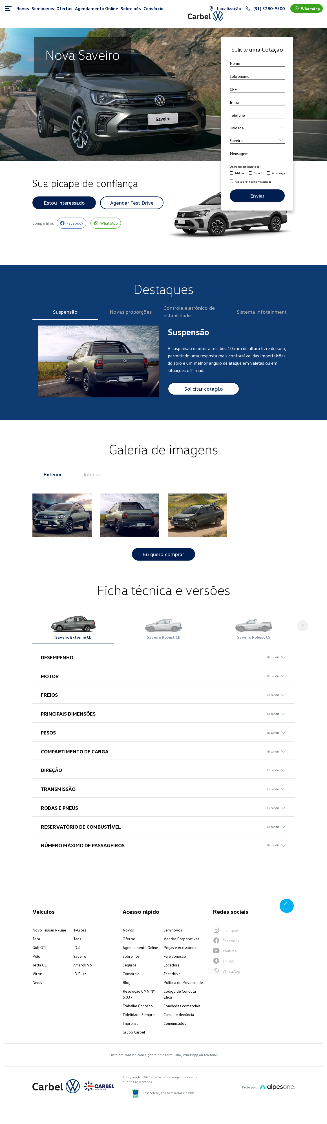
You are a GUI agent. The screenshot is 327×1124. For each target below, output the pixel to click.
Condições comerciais (182, 1006)
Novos (128, 931)
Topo (286, 907)
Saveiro (79, 957)
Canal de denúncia (179, 1015)
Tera (36, 939)
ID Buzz (79, 974)
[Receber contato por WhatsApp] (268, 173)
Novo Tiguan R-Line (49, 931)
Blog (127, 983)
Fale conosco (175, 957)
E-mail (258, 173)
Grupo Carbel (134, 1033)
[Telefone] (257, 115)
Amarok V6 (82, 966)
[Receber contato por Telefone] (231, 173)
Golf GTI (39, 948)
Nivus (37, 983)
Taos (77, 939)
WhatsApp (278, 173)
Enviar (257, 196)
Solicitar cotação (203, 389)
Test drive (172, 974)
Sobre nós (131, 957)
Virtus (37, 974)
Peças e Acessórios (180, 948)
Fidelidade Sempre (139, 1015)
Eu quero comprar (163, 554)
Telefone (239, 173)
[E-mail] (257, 102)
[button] (303, 626)
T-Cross (79, 931)
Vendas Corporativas (181, 939)
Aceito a (253, 181)
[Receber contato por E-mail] (250, 173)
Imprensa (130, 1024)
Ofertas (129, 939)
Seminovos (173, 931)
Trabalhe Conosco (138, 1006)
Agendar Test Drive (132, 203)
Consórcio (131, 974)
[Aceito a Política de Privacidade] (231, 181)
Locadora (172, 966)
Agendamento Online (140, 948)
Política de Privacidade (183, 983)
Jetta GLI (40, 966)
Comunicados (175, 1024)
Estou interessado (64, 203)
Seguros (129, 966)
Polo (36, 957)
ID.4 (76, 948)
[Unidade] (257, 128)
